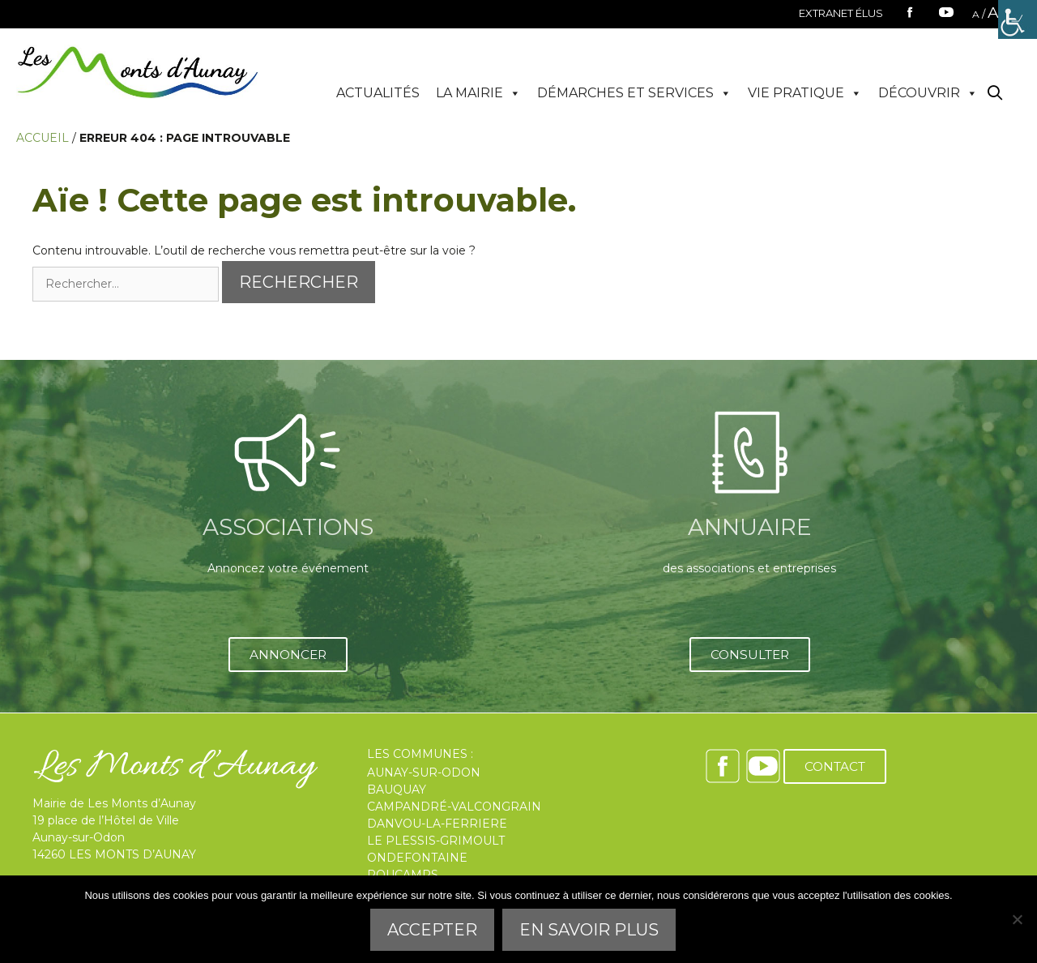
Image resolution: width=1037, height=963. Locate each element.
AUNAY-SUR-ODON (423, 772)
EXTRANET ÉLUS (841, 12)
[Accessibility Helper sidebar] (1017, 19)
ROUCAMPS (402, 874)
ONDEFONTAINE (417, 857)
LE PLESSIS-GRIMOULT (436, 840)
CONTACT (834, 766)
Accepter (432, 929)
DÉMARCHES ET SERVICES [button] (634, 93)
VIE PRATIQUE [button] (805, 93)
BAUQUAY (396, 789)
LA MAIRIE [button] (478, 93)
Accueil (42, 138)
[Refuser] (1017, 919)
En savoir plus (589, 929)
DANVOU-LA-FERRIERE (437, 823)
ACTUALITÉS (378, 93)
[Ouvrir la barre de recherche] (995, 93)
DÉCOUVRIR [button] (928, 93)
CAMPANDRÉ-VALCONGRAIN (454, 806)
